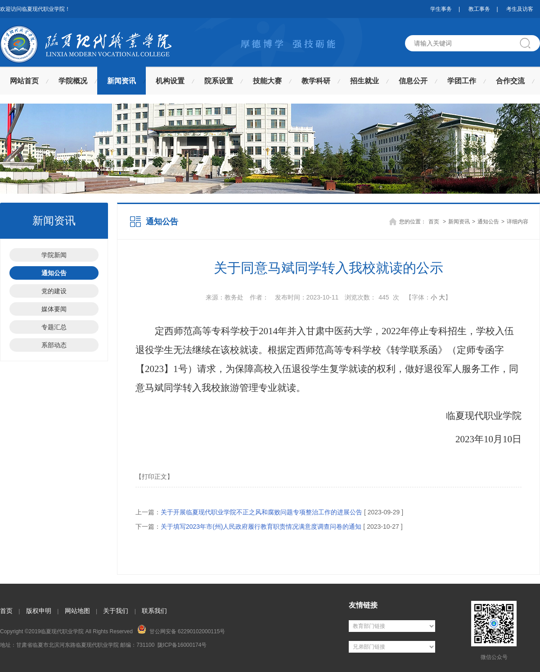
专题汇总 (54, 327)
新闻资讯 (121, 81)
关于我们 (115, 610)
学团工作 (461, 81)
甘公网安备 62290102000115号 (181, 630)
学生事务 (441, 9)
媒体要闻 (54, 309)
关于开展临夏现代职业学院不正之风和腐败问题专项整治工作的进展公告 (261, 512)
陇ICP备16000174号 (182, 645)
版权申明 (38, 610)
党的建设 (54, 291)
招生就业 (364, 81)
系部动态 (54, 345)
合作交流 (510, 81)
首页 (433, 221)
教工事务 (479, 9)
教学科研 (316, 81)
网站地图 (77, 610)
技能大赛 (267, 81)
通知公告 (54, 273)
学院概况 (72, 81)
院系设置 (218, 81)
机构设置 (170, 81)
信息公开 (413, 81)
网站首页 (24, 81)
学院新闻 (54, 255)
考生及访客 (519, 9)
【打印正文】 (154, 476)
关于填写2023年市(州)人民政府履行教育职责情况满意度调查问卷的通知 (261, 526)
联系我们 (154, 610)
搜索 (529, 43)
